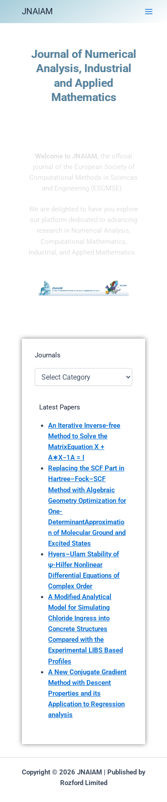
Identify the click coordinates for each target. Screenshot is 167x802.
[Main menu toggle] (148, 11)
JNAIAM (37, 11)
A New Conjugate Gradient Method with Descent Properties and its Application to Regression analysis (87, 693)
